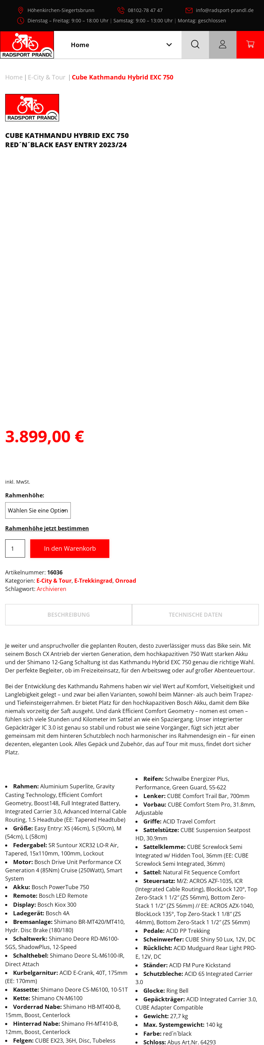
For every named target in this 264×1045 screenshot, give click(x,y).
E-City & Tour (46, 77)
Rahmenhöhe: (24, 409)
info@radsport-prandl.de (225, 10)
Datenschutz (106, 1012)
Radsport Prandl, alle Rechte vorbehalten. (142, 1036)
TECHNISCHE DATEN (195, 528)
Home (14, 77)
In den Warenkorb (70, 462)
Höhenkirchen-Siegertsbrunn (61, 10)
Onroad (125, 494)
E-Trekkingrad (93, 494)
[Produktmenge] (15, 462)
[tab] (68, 528)
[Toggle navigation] (169, 45)
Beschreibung (68, 528)
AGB (172, 1012)
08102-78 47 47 (145, 10)
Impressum (145, 1012)
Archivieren (51, 502)
